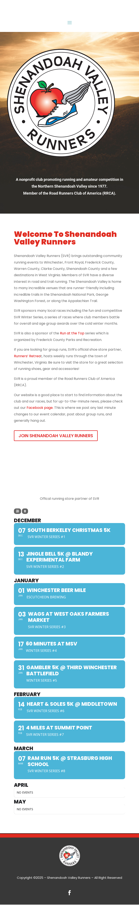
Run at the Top (72, 333)
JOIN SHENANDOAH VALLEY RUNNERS (56, 436)
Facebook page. (40, 407)
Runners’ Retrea (27, 356)
